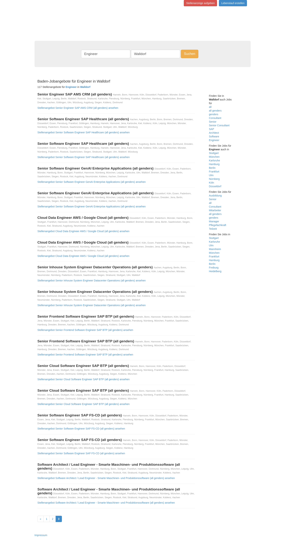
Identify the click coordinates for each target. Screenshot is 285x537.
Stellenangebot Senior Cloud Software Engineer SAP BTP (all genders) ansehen (83, 379)
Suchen (189, 54)
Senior (212, 121)
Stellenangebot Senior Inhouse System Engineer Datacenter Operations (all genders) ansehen (91, 280)
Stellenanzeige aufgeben (200, 3)
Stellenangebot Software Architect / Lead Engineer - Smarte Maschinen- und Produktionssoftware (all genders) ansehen (106, 478)
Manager (214, 221)
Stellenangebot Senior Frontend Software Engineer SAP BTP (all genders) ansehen (85, 330)
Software (214, 136)
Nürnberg (214, 178)
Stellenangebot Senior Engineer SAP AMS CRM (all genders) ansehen (77, 107)
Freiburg (214, 267)
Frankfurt (214, 171)
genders (213, 114)
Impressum (41, 535)
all (210, 106)
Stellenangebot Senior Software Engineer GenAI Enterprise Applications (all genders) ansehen (91, 181)
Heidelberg (215, 271)
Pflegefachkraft (217, 225)
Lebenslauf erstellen (232, 3)
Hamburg (214, 164)
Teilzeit (213, 228)
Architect (214, 132)
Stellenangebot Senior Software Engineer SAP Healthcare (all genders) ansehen (83, 132)
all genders (215, 110)
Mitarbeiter (215, 210)
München (214, 156)
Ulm (211, 175)
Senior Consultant (219, 125)
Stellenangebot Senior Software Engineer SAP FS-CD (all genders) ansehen (81, 428)
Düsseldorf (215, 186)
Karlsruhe (214, 160)
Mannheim (215, 249)
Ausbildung (215, 195)
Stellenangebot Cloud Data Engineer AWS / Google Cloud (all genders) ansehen (83, 231)
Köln (211, 182)
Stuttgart (214, 153)
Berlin (212, 167)
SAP (211, 129)
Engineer (214, 140)
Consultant (215, 118)
